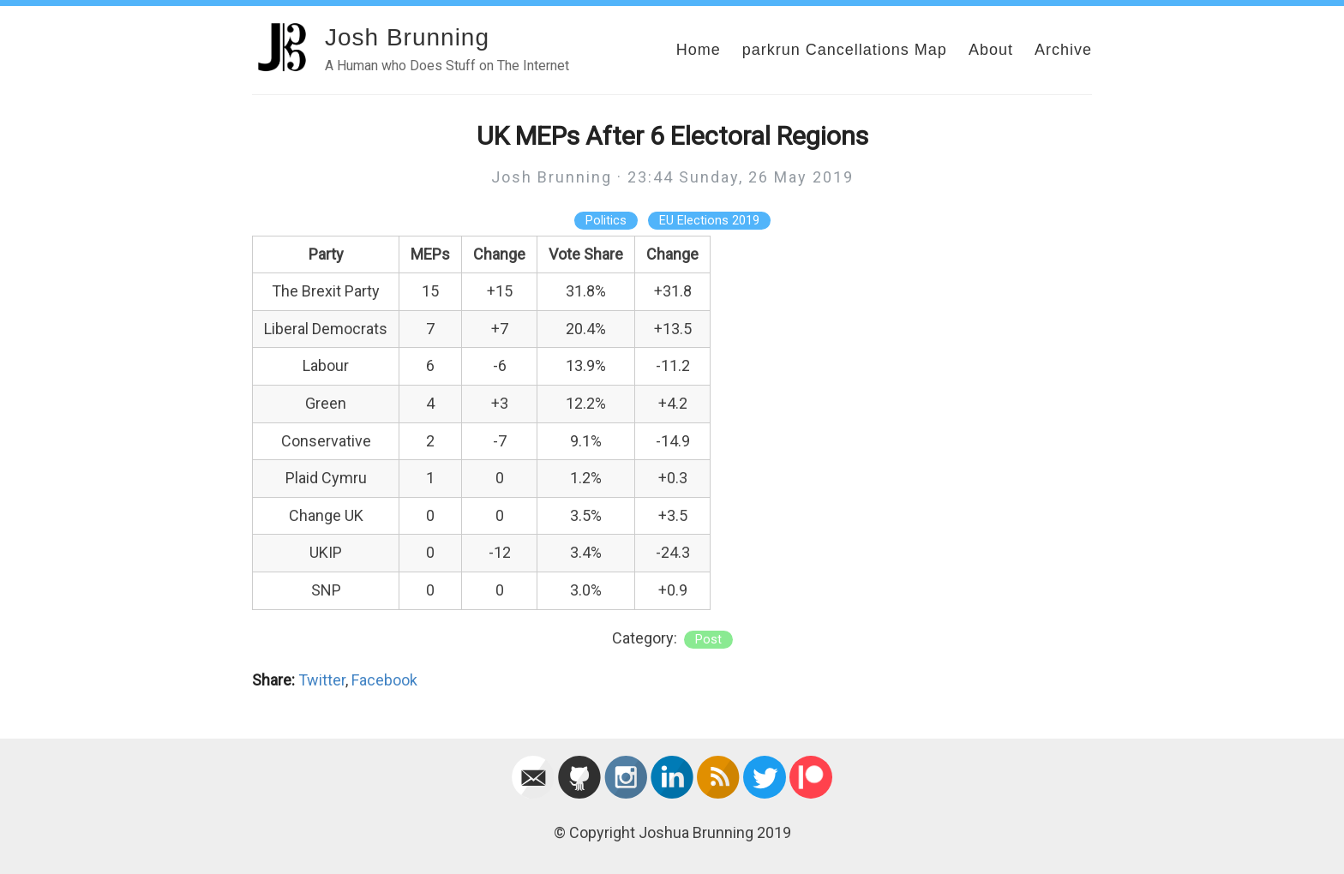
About (991, 49)
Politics (606, 220)
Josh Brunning (407, 37)
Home (698, 49)
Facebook (384, 680)
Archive (1063, 49)
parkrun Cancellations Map (844, 49)
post (708, 639)
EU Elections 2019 (709, 220)
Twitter (321, 680)
